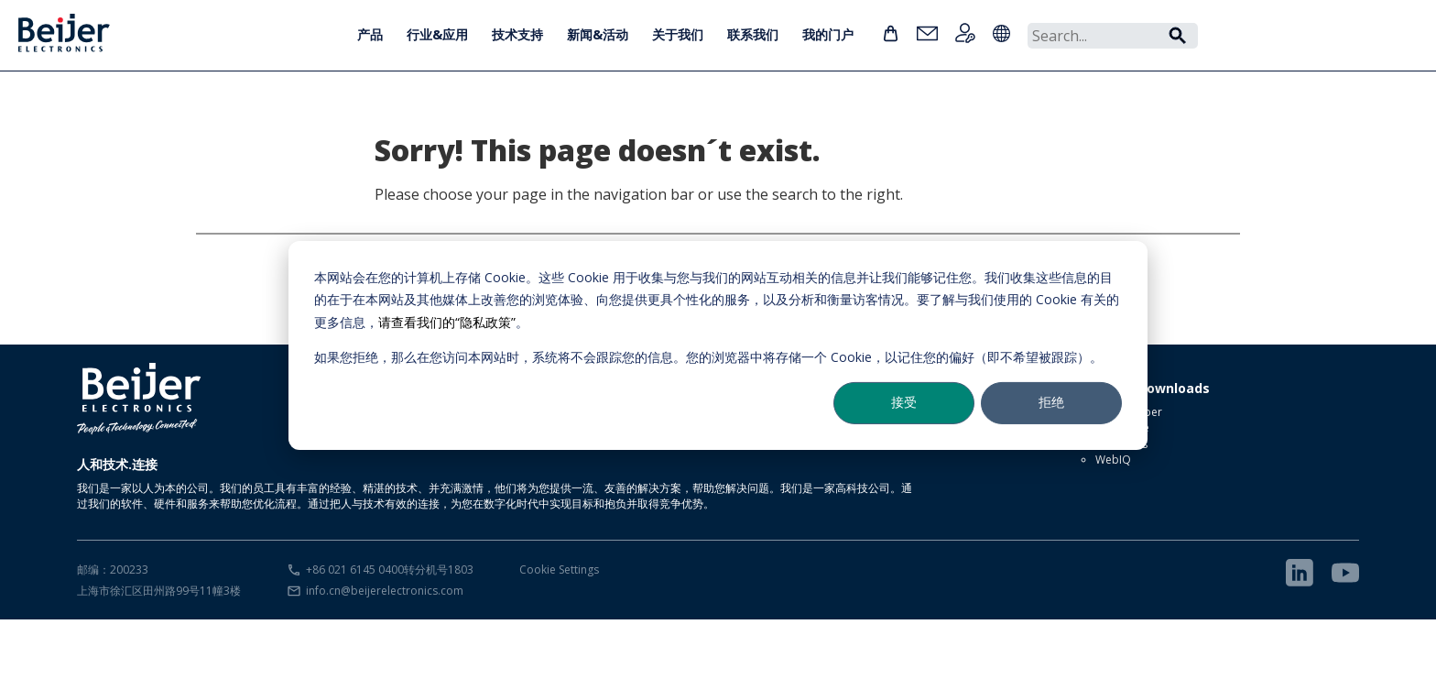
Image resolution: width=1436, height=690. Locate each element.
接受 (904, 402)
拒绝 (1051, 402)
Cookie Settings (559, 569)
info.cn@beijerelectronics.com (384, 590)
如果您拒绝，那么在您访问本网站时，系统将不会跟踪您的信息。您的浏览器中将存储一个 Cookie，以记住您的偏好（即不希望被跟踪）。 (708, 357)
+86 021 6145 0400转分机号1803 (389, 569)
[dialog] (718, 344)
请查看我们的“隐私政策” (447, 321)
